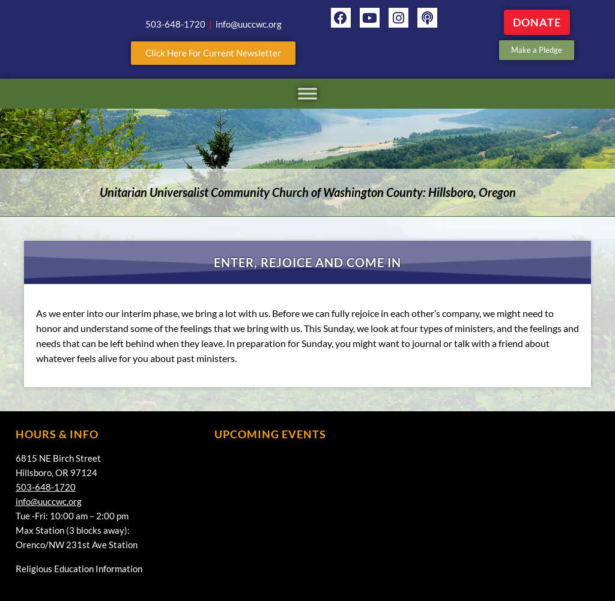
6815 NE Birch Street (58, 458)
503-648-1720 (46, 487)
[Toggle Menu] (307, 93)
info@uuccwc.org (49, 501)
